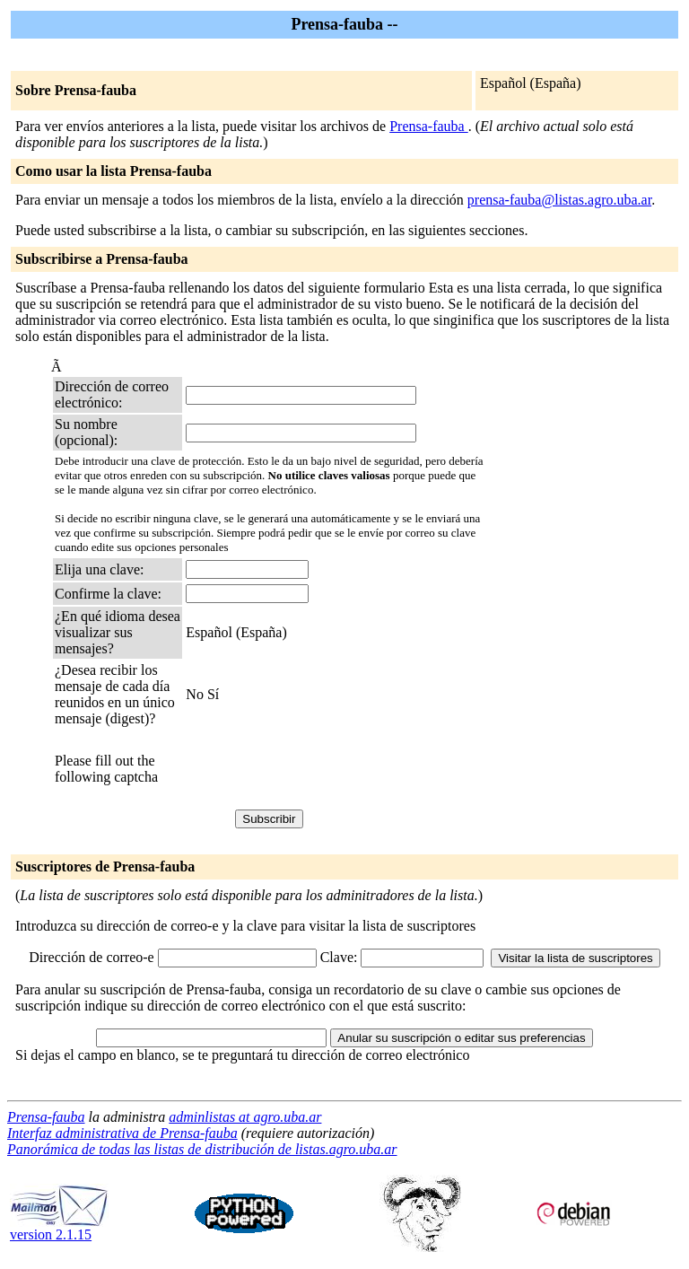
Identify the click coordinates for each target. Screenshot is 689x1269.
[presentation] (322, 769)
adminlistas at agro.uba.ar (245, 1117)
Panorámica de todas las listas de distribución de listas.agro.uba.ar (202, 1149)
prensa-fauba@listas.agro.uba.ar (559, 199)
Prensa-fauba (428, 126)
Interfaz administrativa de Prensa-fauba (122, 1133)
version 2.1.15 (59, 1228)
